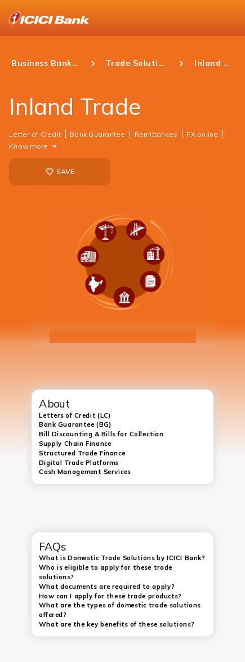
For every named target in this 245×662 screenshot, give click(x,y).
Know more (28, 146)
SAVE (60, 171)
